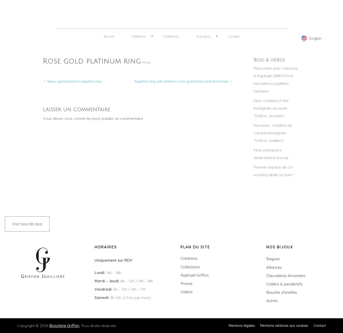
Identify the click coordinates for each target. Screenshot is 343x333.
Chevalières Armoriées (285, 275)
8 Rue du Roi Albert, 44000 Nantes (39, 297)
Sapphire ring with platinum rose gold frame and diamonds (183, 81)
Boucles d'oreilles (281, 292)
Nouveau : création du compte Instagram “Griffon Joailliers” (273, 133)
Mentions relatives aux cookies (284, 325)
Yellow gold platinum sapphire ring (72, 81)
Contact (233, 36)
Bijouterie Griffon (64, 325)
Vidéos (187, 292)
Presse (186, 283)
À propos (203, 36)
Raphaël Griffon (195, 275)
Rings (146, 62)
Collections (171, 36)
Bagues (273, 258)
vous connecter (77, 118)
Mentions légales (242, 325)
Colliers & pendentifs (284, 284)
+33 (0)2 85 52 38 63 (26, 289)
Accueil (109, 36)
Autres (272, 300)
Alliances (274, 267)
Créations (139, 36)
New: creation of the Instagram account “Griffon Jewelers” (271, 108)
